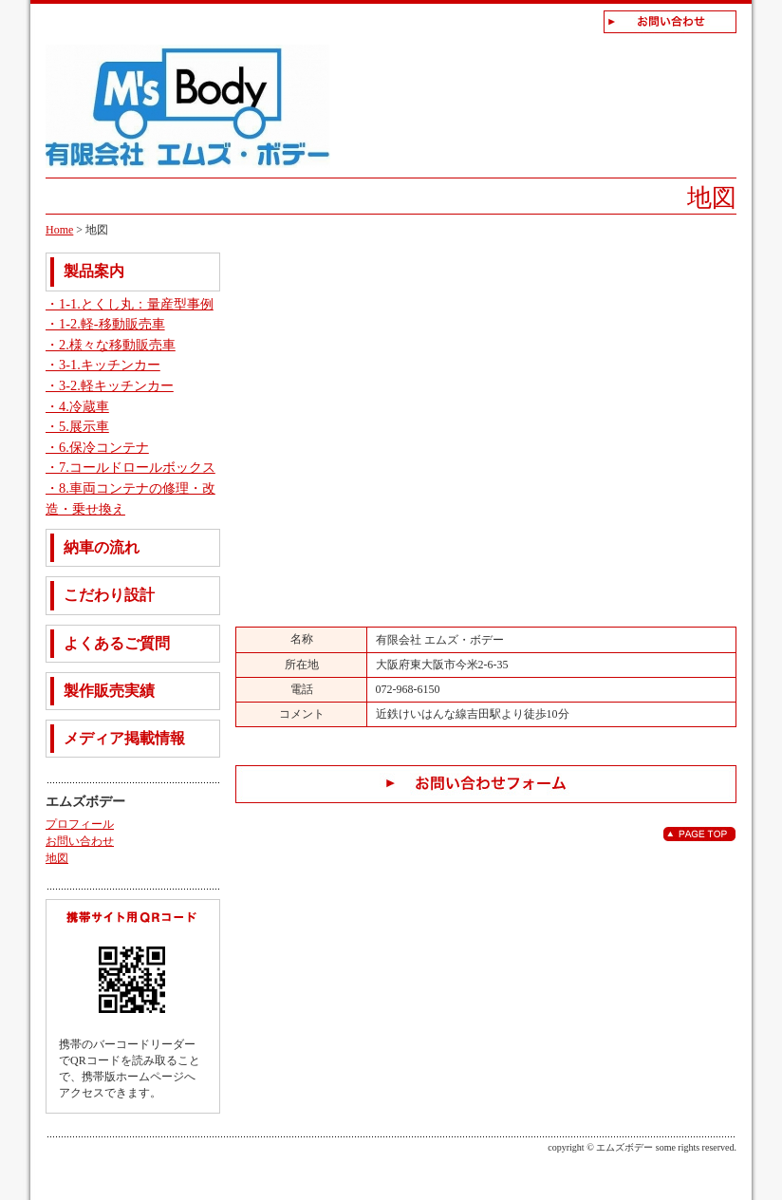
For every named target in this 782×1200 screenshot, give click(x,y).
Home (59, 229)
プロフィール (80, 824)
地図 (57, 858)
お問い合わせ (80, 841)
